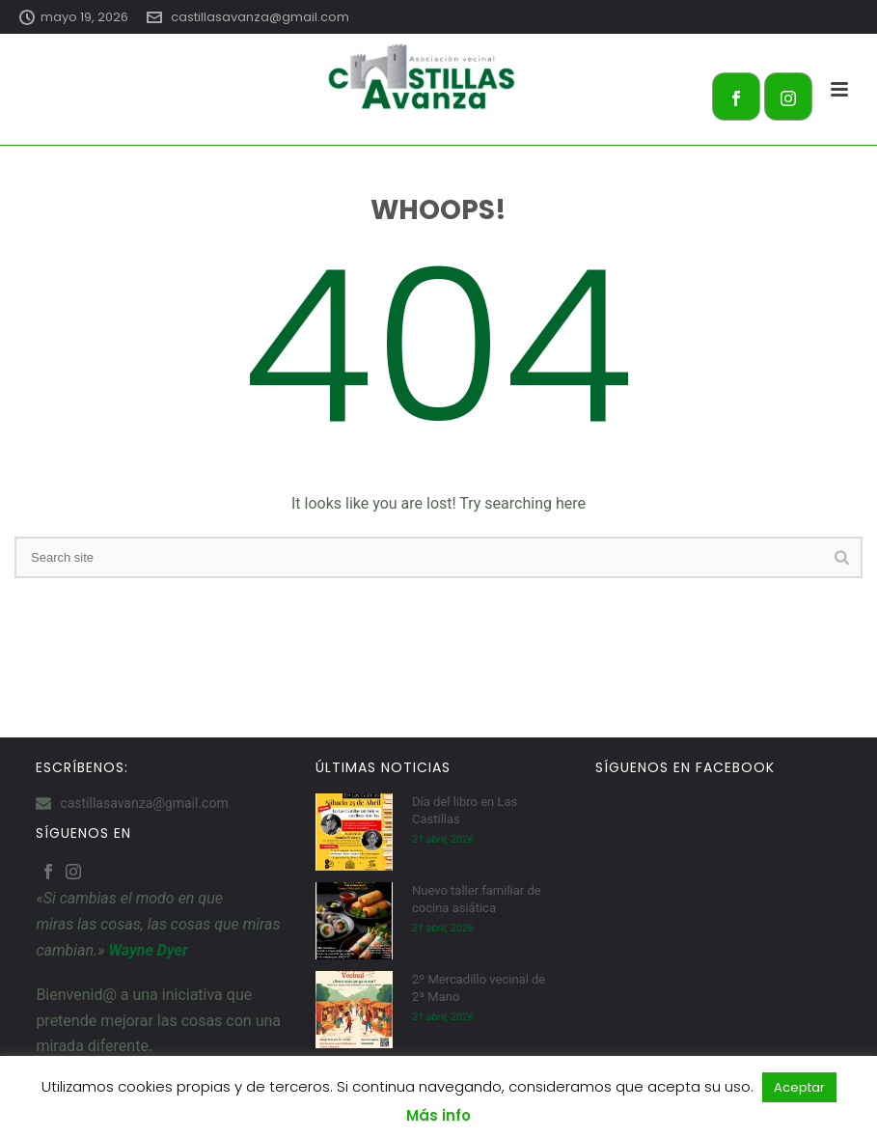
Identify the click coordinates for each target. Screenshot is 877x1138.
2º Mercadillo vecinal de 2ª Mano (478, 988)
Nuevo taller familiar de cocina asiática (476, 899)
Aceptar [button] (799, 1087)
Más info (438, 1115)
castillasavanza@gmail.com (260, 17)
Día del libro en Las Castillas (464, 810)
